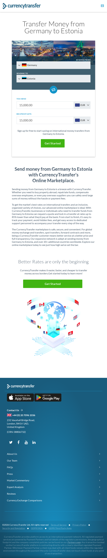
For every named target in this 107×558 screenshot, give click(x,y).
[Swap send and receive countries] (53, 90)
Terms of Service (58, 524)
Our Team (12, 460)
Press (10, 473)
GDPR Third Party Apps (60, 528)
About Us (12, 453)
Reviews (11, 493)
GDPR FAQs (37, 528)
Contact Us (15, 410)
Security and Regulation (13, 528)
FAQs (10, 467)
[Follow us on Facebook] (18, 442)
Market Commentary (18, 480)
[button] (102, 6)
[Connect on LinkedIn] (34, 442)
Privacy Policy (79, 524)
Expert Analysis (15, 487)
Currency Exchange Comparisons (24, 500)
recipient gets (23, 114)
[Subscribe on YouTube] (26, 442)
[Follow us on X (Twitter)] (11, 442)
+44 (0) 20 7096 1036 (23, 415)
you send (21, 99)
